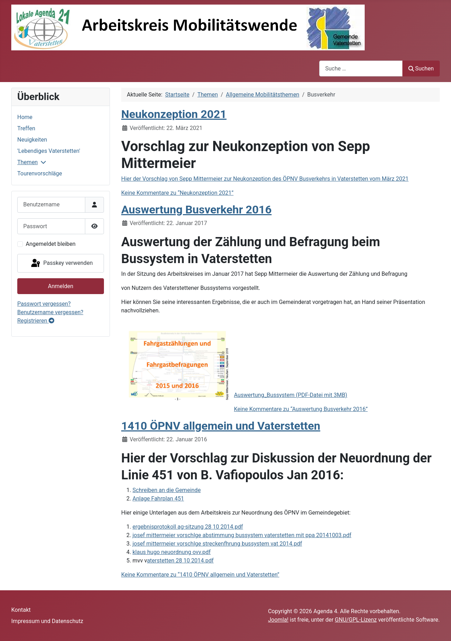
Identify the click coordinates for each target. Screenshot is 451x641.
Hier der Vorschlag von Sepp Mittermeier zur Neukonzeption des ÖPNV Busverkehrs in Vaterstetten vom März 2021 (264, 178)
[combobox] (361, 68)
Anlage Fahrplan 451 (158, 498)
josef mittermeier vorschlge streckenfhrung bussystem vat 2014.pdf (217, 543)
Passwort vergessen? (44, 303)
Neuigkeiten (32, 139)
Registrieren (35, 320)
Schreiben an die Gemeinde (166, 490)
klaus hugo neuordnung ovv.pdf (171, 552)
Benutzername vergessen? (50, 312)
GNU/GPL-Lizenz (356, 619)
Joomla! (278, 619)
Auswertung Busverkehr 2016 (196, 209)
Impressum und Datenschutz (47, 621)
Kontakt (21, 609)
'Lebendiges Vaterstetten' (48, 151)
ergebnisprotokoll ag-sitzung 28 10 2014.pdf (187, 526)
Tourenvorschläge (39, 173)
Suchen (421, 68)
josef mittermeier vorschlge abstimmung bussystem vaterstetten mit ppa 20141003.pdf (241, 535)
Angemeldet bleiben (50, 244)
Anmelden (60, 286)
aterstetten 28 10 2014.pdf (180, 560)
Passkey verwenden (61, 263)
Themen (27, 162)
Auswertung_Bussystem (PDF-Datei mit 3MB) (290, 395)
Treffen (26, 128)
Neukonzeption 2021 (174, 114)
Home (24, 117)
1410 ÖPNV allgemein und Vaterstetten (220, 425)
